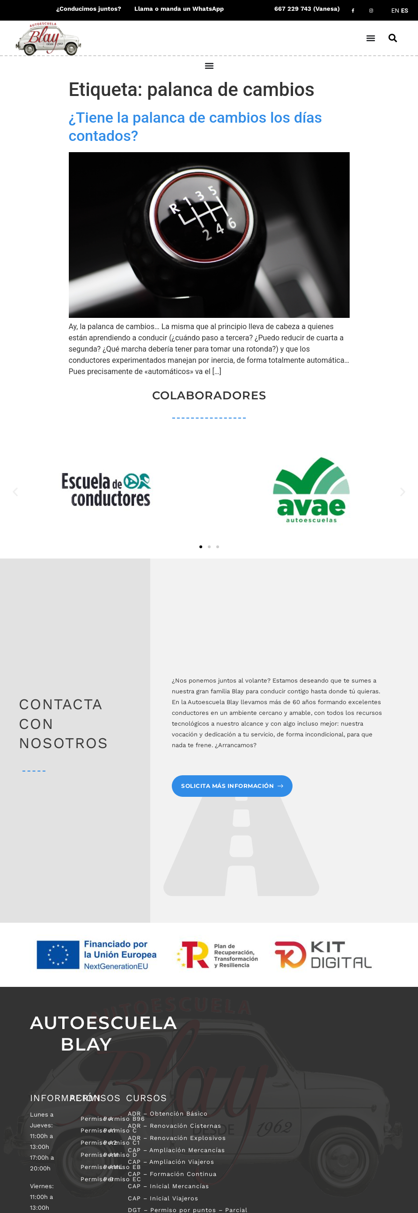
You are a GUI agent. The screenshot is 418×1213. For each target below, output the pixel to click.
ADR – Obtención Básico (169, 1113)
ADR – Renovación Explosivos (178, 1137)
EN (395, 10)
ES (404, 10)
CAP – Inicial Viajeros (164, 1198)
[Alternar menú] (371, 38)
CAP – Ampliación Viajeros (172, 1162)
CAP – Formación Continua (173, 1174)
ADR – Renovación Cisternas (176, 1125)
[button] (393, 37)
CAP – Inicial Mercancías (169, 1186)
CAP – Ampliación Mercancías (177, 1150)
